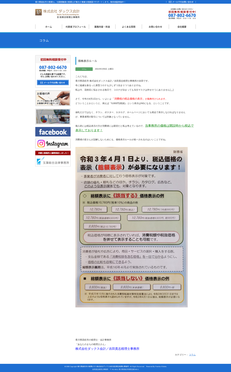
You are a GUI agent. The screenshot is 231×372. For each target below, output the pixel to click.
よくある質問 (128, 26)
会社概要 (181, 26)
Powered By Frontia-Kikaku (156, 366)
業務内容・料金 (102, 26)
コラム (192, 354)
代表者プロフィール (76, 26)
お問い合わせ (155, 26)
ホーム (48, 26)
